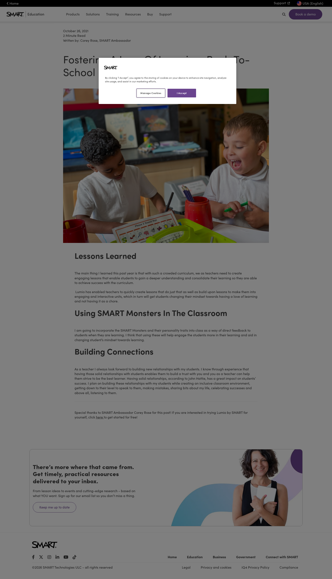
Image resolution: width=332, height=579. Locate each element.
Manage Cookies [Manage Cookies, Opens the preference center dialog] (150, 93)
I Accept (182, 93)
